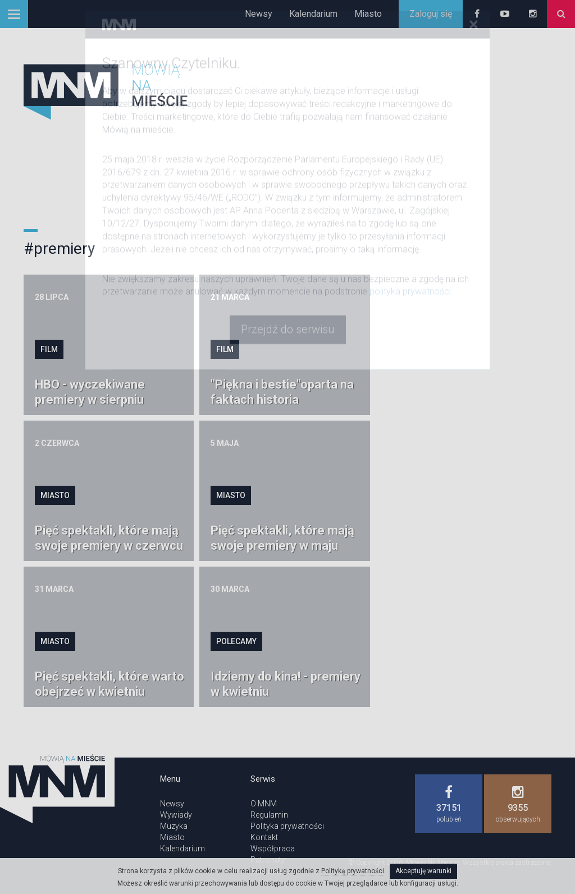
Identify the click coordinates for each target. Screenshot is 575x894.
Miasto (368, 13)
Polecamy (236, 641)
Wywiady (176, 814)
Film (49, 349)
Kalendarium (313, 13)
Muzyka (174, 826)
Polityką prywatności (352, 871)
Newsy (258, 13)
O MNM (263, 803)
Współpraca (272, 848)
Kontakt (264, 837)
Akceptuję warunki (423, 871)
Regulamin (269, 814)
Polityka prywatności (287, 826)
